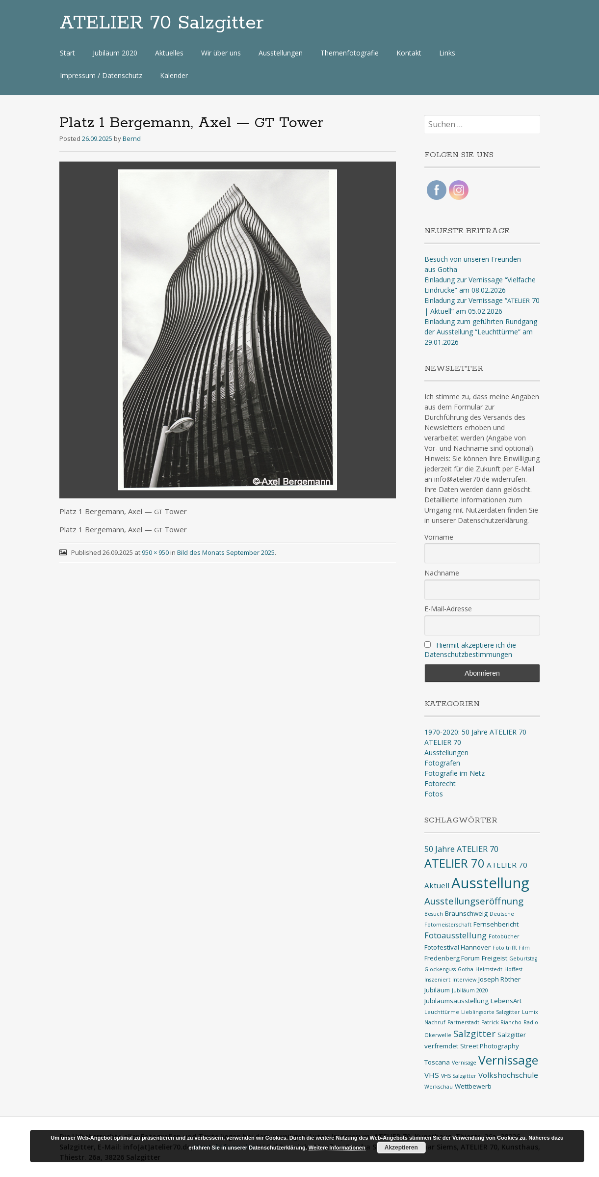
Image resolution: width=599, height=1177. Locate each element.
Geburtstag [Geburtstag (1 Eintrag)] (523, 958)
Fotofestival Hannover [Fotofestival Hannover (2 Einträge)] (457, 947)
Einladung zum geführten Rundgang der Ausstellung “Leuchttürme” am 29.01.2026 (480, 332)
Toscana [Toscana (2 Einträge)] (437, 1062)
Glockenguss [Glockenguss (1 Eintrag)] (440, 969)
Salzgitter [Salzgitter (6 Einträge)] (474, 1033)
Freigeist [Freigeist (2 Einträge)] (494, 958)
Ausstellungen (281, 52)
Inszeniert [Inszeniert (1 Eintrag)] (437, 979)
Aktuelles (169, 52)
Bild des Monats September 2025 (226, 552)
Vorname (438, 537)
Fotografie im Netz (454, 773)
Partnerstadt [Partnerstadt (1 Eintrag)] (463, 1022)
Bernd (132, 138)
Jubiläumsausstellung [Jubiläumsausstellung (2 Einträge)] (456, 1000)
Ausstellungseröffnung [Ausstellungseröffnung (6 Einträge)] (473, 901)
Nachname (441, 572)
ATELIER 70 (442, 742)
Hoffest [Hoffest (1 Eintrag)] (513, 969)
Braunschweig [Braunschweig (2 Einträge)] (466, 913)
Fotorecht (440, 783)
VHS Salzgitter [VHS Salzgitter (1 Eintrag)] (458, 1075)
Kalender (174, 75)
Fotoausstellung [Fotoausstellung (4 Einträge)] (455, 935)
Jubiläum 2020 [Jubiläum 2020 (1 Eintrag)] (470, 990)
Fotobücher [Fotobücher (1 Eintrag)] (504, 936)
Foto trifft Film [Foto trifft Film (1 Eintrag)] (511, 947)
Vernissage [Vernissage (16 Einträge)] (508, 1060)
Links (447, 52)
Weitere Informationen (337, 1147)
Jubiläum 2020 (115, 52)
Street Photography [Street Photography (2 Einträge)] (489, 1045)
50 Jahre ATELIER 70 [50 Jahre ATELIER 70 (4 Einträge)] (461, 848)
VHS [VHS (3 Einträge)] (431, 1075)
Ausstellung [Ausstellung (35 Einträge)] (490, 883)
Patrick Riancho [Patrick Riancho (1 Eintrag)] (501, 1022)
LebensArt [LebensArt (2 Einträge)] (506, 1000)
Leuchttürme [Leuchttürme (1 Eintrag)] (441, 1012)
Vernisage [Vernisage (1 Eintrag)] (464, 1062)
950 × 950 (155, 552)
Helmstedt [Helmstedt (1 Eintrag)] (488, 969)
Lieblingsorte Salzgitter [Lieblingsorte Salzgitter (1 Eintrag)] (490, 1012)
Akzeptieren (401, 1147)
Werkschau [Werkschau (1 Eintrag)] (438, 1086)
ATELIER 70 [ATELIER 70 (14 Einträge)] (454, 863)
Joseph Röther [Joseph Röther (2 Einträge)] (499, 979)
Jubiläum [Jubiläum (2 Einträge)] (437, 989)
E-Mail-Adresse (448, 608)
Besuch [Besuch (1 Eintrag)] (433, 913)
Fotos (433, 793)
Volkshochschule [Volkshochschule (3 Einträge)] (508, 1075)
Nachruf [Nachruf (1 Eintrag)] (434, 1022)
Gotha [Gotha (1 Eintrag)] (465, 969)
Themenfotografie (349, 52)
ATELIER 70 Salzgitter (161, 23)
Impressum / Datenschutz (101, 75)
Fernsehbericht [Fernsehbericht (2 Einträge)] (496, 924)
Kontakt (408, 52)
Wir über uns (221, 52)
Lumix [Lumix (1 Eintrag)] (530, 1012)
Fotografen (442, 762)
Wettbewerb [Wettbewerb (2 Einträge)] (473, 1086)
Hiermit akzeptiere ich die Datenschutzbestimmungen (470, 649)
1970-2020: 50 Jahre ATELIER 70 (475, 732)
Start (67, 52)
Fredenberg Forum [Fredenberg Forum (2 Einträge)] (452, 958)
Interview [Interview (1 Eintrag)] (464, 979)
